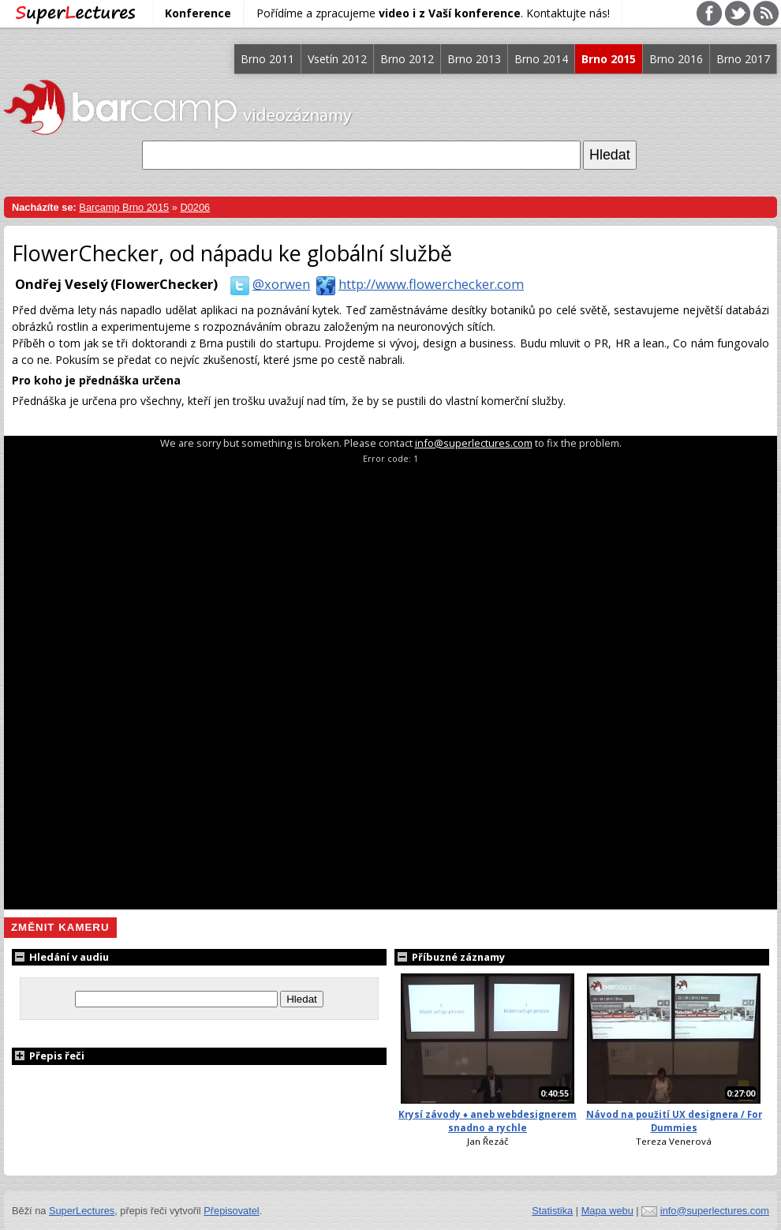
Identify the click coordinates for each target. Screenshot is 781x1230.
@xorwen (267, 284)
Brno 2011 (267, 58)
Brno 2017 (743, 58)
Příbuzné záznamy (449, 957)
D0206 (195, 207)
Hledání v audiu (60, 957)
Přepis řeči (48, 1055)
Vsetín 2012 (337, 58)
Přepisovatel (231, 1211)
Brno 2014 (541, 58)
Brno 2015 (608, 58)
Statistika (552, 1211)
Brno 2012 (407, 58)
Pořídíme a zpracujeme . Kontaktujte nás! (433, 13)
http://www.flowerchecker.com (417, 284)
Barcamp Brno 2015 (124, 207)
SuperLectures (81, 1211)
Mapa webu (607, 1211)
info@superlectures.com (473, 443)
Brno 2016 (676, 58)
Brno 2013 (474, 58)
